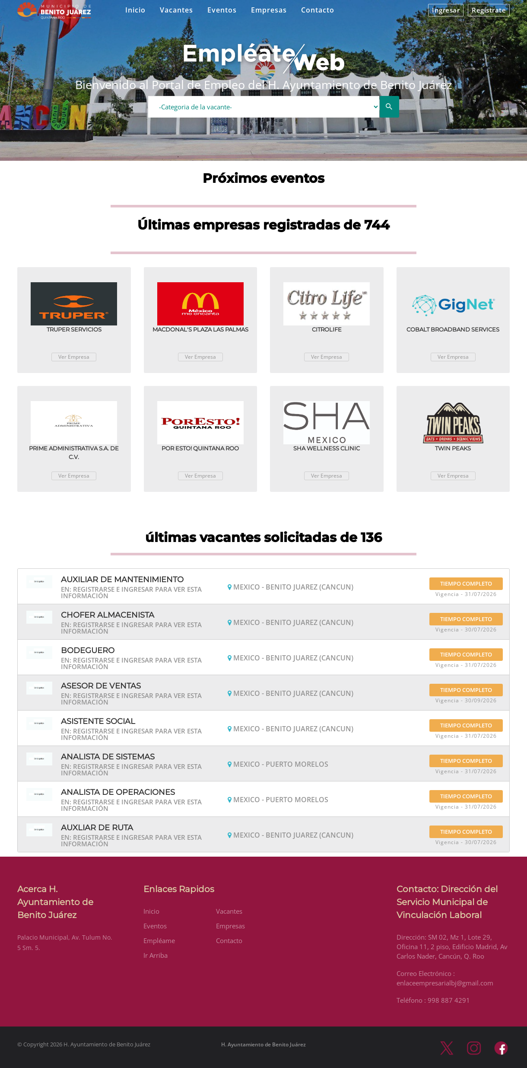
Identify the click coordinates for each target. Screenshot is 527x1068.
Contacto (317, 10)
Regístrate (489, 10)
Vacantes (176, 10)
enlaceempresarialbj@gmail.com (445, 983)
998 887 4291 (449, 1000)
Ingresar (446, 10)
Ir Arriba (155, 955)
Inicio (135, 10)
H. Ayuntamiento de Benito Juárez (263, 1044)
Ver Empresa (73, 356)
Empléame (159, 940)
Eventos (222, 10)
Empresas (269, 10)
